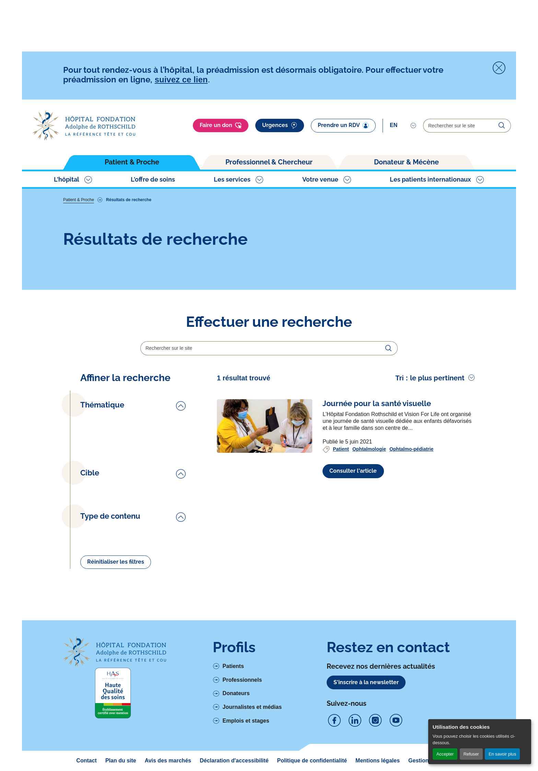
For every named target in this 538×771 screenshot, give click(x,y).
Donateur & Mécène (406, 162)
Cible (89, 473)
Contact (86, 760)
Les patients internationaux (430, 179)
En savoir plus (502, 754)
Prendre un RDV (343, 125)
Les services (232, 179)
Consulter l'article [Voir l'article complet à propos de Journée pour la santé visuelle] (353, 471)
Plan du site (120, 760)
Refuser (471, 754)
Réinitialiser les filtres (115, 562)
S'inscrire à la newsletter (366, 682)
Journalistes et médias (252, 707)
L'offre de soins (153, 179)
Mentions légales (377, 760)
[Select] (403, 125)
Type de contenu (110, 516)
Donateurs (236, 693)
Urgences (279, 125)
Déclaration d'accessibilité (234, 760)
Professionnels (242, 680)
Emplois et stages (246, 721)
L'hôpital (66, 179)
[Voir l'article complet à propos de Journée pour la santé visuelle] (264, 426)
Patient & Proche (132, 162)
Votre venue (320, 179)
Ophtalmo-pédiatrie (411, 449)
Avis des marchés (168, 760)
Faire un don (221, 125)
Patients (233, 666)
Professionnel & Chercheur (269, 162)
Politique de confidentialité (312, 760)
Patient (341, 449)
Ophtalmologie (369, 449)
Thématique (102, 405)
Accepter (445, 754)
